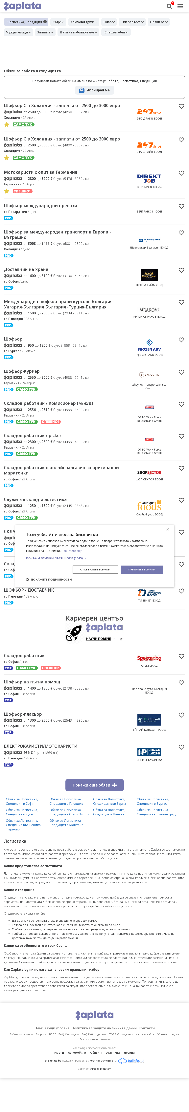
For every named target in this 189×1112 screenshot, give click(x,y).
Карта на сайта (145, 1068)
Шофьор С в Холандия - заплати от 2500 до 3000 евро (60, 108)
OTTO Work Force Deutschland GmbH (149, 444)
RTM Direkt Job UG (149, 200)
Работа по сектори (21, 1068)
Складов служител (28, 593)
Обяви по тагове (88, 1073)
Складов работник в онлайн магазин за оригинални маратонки (55, 497)
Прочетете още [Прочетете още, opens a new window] (72, 550)
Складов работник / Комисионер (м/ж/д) (57, 429)
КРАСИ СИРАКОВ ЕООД (149, 337)
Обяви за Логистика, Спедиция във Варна (109, 834)
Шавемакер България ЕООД (149, 263)
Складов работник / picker (38, 461)
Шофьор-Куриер (25, 396)
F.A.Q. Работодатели (94, 1068)
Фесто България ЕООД (149, 603)
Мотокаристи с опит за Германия (47, 185)
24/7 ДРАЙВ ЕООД (149, 122)
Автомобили (76, 1086)
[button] (94, 557)
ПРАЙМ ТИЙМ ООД (149, 301)
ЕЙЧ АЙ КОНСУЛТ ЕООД (149, 762)
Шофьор (15, 363)
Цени (32, 1061)
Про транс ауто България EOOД (149, 722)
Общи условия (53, 1061)
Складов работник (28, 686)
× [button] (167, 529)
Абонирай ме (98, 90)
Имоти (56, 1086)
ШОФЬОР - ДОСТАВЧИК (34, 620)
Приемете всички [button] (140, 569)
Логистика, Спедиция (24, 22)
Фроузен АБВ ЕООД (149, 379)
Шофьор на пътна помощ (37, 713)
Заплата (46, 32)
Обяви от (166, 22)
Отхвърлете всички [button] (92, 569)
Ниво (112, 22)
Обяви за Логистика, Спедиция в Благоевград (156, 845)
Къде (58, 22)
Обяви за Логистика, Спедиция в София (22, 834)
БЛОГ (52, 1068)
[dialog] (94, 556)
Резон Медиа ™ (101, 1102)
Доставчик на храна (30, 285)
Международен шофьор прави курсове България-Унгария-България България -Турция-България (55, 324)
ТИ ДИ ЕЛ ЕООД (149, 631)
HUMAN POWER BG (149, 793)
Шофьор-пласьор (26, 746)
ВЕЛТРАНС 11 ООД (149, 226)
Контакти (153, 1061)
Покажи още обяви (95, 818)
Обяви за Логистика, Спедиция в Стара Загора (69, 845)
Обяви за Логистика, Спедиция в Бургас (153, 834)
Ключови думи (85, 22)
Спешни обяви (121, 32)
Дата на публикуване (82, 32)
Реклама (106, 1073)
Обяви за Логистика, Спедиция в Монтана (66, 856)
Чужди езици (18, 32)
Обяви (94, 1086)
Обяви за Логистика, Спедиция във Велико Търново (23, 858)
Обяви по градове (168, 1068)
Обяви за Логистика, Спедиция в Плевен (109, 845)
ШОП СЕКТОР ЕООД (149, 507)
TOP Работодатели (121, 1068)
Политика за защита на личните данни (105, 1061)
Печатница (113, 1086)
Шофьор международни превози (47, 219)
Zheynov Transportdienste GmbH (149, 411)
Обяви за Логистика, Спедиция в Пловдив (66, 834)
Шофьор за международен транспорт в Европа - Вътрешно (65, 249)
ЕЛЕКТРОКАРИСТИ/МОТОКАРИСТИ (48, 779)
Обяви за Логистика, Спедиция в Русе (22, 845)
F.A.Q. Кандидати (69, 1068)
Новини (131, 1086)
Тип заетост (138, 22)
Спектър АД (149, 696)
